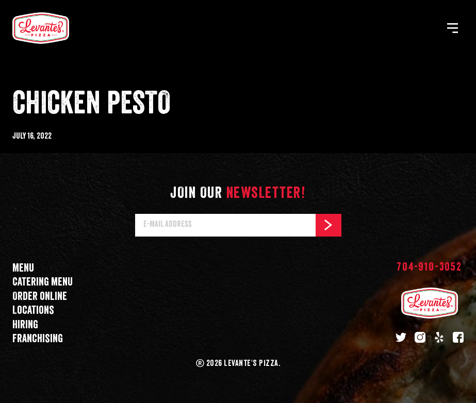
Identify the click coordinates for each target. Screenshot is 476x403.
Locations (33, 310)
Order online (39, 296)
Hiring (25, 325)
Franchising (37, 339)
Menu (23, 268)
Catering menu (42, 282)
